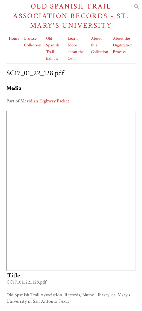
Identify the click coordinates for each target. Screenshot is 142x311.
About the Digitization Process (122, 45)
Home (14, 38)
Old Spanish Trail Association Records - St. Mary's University (71, 16)
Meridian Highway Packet (44, 101)
